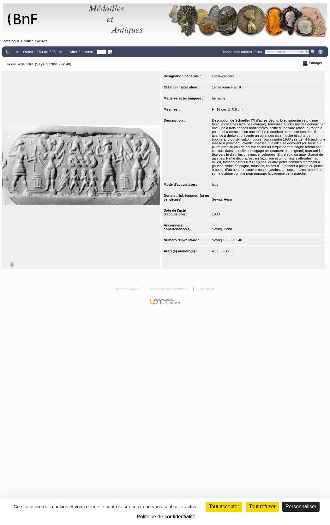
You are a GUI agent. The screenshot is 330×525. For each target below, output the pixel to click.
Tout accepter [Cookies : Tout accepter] (224, 506)
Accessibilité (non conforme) (169, 289)
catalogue (11, 41)
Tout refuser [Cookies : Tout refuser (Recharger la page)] (262, 506)
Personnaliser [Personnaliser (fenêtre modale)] (300, 506)
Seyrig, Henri (222, 199)
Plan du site (206, 289)
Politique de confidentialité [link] (166, 516)
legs (215, 184)
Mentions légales (127, 289)
